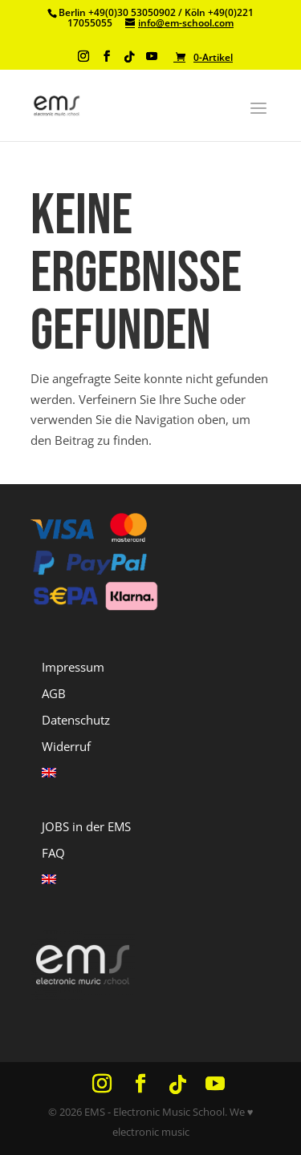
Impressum (73, 667)
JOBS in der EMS (86, 826)
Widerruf (66, 746)
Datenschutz (76, 720)
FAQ (53, 853)
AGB (54, 693)
